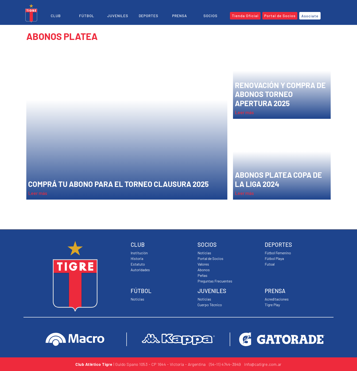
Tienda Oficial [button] (245, 15)
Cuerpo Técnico (210, 304)
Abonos (204, 269)
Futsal (270, 264)
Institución (139, 253)
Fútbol (86, 15)
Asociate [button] (309, 16)
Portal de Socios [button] (279, 15)
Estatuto (138, 264)
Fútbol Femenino (278, 253)
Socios (210, 15)
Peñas (202, 275)
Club (56, 15)
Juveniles (117, 15)
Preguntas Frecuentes (215, 281)
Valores (203, 264)
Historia (137, 258)
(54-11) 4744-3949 (225, 364)
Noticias (137, 299)
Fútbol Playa (274, 258)
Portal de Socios (210, 258)
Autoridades (140, 269)
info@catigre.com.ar (263, 364)
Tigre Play (272, 304)
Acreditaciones (277, 299)
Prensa (179, 15)
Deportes (148, 15)
